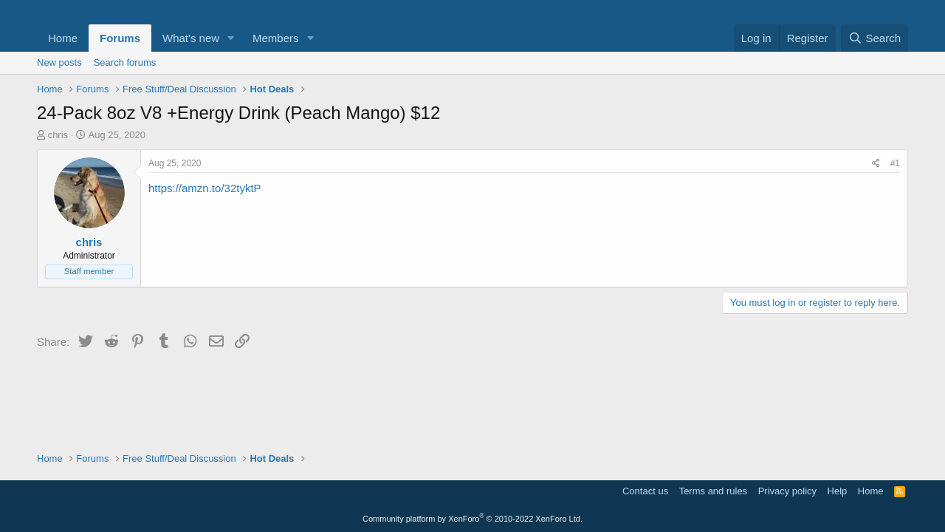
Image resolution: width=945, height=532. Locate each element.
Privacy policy (787, 491)
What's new (190, 38)
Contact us (645, 491)
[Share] (876, 163)
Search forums (125, 62)
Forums (120, 38)
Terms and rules (713, 491)
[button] (231, 38)
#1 (895, 163)
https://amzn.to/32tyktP (204, 188)
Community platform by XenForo (472, 518)
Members (275, 38)
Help (838, 491)
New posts (59, 62)
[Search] (874, 38)
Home (63, 38)
